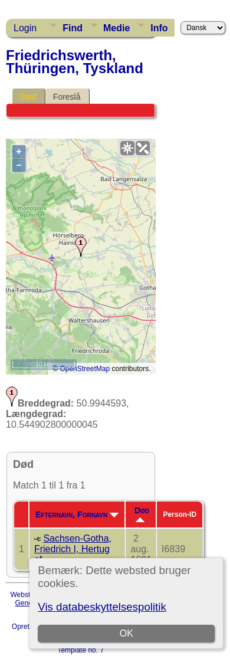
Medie (116, 28)
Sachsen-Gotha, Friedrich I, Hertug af (72, 549)
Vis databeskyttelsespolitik (102, 607)
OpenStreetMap (85, 369)
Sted (28, 96)
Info (158, 28)
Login (25, 28)
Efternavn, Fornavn (77, 514)
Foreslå (67, 96)
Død (141, 514)
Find (73, 28)
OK (126, 633)
